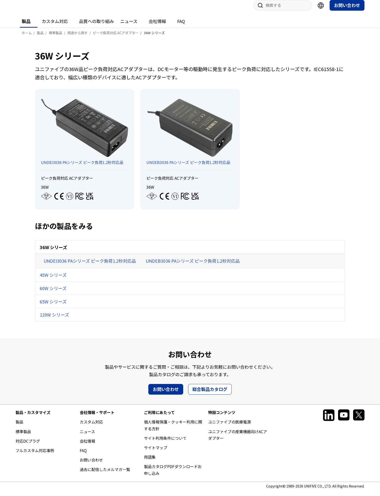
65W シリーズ (53, 306)
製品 (26, 26)
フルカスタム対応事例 (35, 455)
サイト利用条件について (165, 443)
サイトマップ (155, 452)
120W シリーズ (54, 319)
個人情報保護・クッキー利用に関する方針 (173, 430)
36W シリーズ (53, 252)
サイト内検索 (258, 10)
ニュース (128, 26)
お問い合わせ (347, 10)
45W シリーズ (53, 279)
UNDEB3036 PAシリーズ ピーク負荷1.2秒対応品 (193, 265)
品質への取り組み (96, 26)
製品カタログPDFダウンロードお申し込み (173, 474)
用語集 (150, 462)
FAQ (181, 26)
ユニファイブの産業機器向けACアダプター (237, 439)
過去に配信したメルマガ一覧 (105, 474)
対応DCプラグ (28, 446)
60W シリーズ (53, 293)
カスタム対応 (55, 26)
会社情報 (157, 26)
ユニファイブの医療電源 (229, 427)
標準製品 (23, 436)
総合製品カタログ (209, 394)
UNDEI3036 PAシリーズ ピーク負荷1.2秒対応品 (90, 265)
